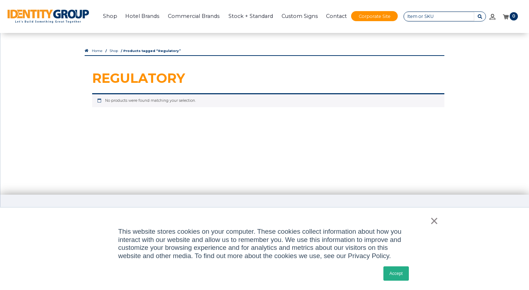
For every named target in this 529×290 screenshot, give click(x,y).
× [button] (432, 221)
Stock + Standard (250, 16)
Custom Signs (300, 16)
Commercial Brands (193, 16)
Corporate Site (375, 16)
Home (97, 51)
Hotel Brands (142, 16)
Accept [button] (396, 273)
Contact (336, 16)
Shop (110, 16)
